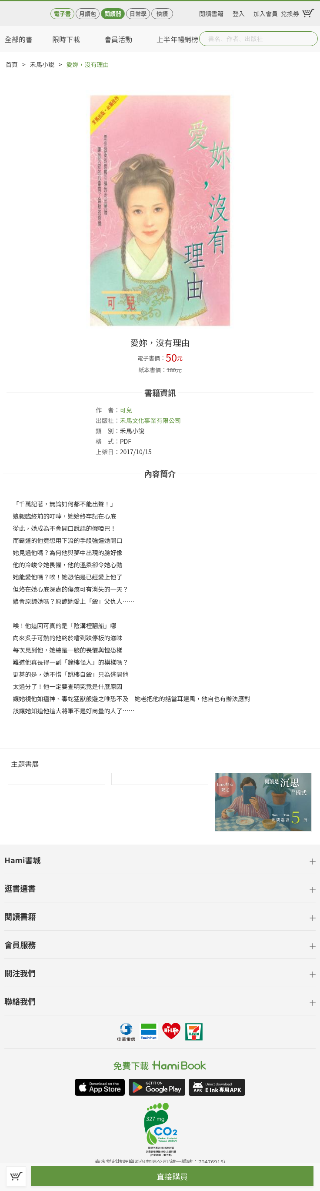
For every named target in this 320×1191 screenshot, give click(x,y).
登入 (239, 12)
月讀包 (87, 14)
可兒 (126, 410)
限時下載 (66, 39)
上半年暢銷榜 (177, 39)
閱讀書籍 (211, 12)
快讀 (162, 14)
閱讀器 (112, 14)
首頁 (12, 64)
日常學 (138, 14)
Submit (310, 39)
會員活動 (118, 39)
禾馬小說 (42, 64)
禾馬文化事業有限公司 (150, 420)
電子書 (62, 14)
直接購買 (172, 1176)
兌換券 (290, 12)
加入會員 (265, 12)
